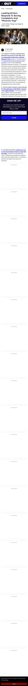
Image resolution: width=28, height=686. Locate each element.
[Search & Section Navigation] (2, 4)
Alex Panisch (10, 49)
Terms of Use (5, 680)
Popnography (9, 8)
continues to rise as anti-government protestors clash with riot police (13, 151)
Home (2, 8)
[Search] (14, 4)
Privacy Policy (22, 678)
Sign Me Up (21, 3)
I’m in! (14, 118)
